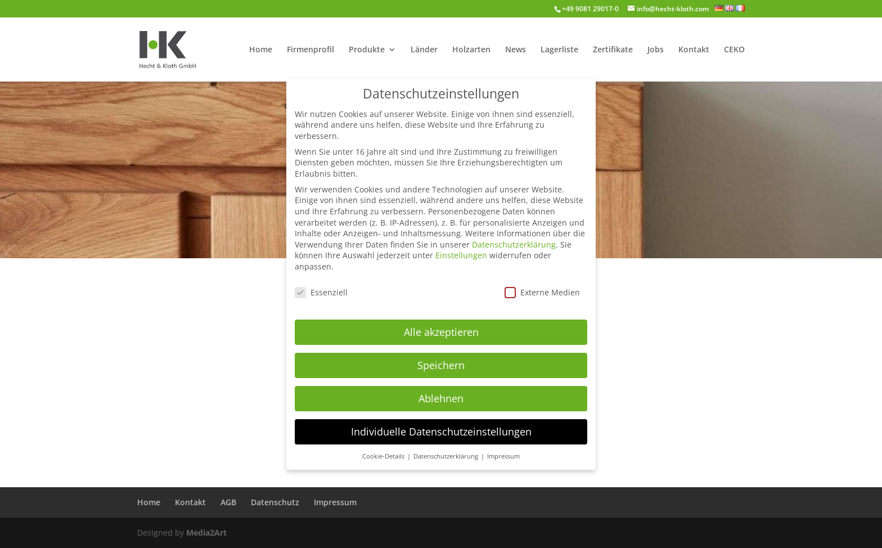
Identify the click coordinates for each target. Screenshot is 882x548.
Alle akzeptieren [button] (441, 325)
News (515, 50)
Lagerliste (559, 50)
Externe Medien (542, 285)
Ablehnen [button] (441, 391)
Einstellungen (461, 249)
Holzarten (471, 50)
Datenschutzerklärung (514, 237)
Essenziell (321, 285)
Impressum (335, 502)
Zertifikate (613, 50)
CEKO (734, 50)
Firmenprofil (310, 50)
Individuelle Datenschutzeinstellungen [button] (441, 425)
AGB (228, 502)
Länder (424, 50)
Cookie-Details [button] (384, 449)
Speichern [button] (441, 358)
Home (260, 50)
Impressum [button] (503, 449)
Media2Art (206, 532)
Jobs (655, 50)
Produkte (367, 50)
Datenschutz (275, 502)
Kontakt (693, 50)
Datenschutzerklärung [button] (446, 449)
